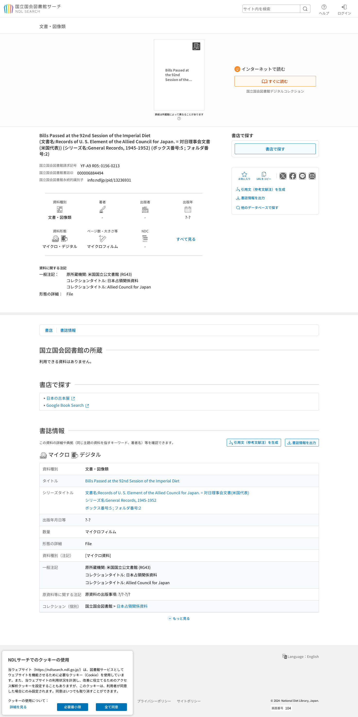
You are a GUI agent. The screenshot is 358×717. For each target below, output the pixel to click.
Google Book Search (68, 405)
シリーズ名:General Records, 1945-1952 (120, 500)
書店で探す (275, 149)
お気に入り (244, 176)
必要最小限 (72, 706)
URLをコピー (264, 176)
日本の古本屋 (60, 398)
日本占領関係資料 (132, 606)
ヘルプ (324, 9)
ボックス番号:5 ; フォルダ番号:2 (113, 508)
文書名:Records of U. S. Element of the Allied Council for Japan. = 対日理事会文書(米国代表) (167, 492)
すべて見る (186, 239)
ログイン (344, 9)
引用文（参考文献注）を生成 (260, 189)
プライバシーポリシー (154, 701)
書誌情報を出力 (250, 197)
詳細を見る (18, 706)
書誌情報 (68, 330)
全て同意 (111, 706)
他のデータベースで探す (257, 207)
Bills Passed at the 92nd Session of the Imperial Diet (132, 481)
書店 (49, 330)
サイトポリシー (189, 701)
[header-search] (276, 9)
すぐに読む (275, 81)
